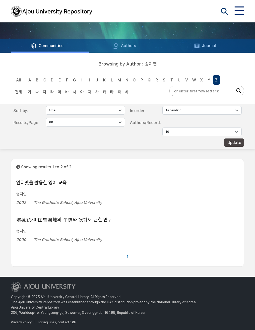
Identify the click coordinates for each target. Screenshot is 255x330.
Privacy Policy (21, 322)
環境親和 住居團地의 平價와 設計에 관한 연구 (64, 220)
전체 (18, 92)
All (18, 80)
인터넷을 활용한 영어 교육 (41, 183)
